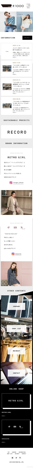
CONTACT (24, 455)
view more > (27, 37)
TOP (8, 453)
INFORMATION (22, 453)
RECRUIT (17, 455)
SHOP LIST (9, 455)
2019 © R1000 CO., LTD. (16, 463)
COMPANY (14, 453)
